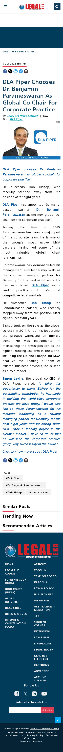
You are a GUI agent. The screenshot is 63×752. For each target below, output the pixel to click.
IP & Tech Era (44, 594)
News (5, 51)
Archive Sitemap (40, 678)
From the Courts (12, 571)
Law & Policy (44, 588)
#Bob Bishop (14, 492)
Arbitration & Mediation (44, 608)
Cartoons (41, 665)
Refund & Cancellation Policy (15, 623)
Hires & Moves (26, 51)
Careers (30, 732)
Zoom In (40, 570)
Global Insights (11, 600)
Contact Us (17, 735)
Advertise (41, 671)
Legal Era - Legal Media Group (44, 728)
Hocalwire (38, 741)
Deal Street (14, 607)
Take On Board (45, 576)
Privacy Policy (35, 735)
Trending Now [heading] (18, 516)
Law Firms (41, 637)
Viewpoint (41, 600)
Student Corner (40, 623)
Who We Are (16, 732)
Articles (40, 564)
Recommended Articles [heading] (27, 525)
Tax (36, 616)
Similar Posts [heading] (16, 506)
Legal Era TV (43, 649)
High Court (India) (13, 590)
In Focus (40, 582)
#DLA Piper (13, 478)
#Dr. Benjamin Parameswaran (24, 485)
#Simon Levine (38, 492)
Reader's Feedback (41, 657)
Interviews (42, 631)
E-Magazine (43, 643)
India (13, 51)
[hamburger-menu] (6, 7)
